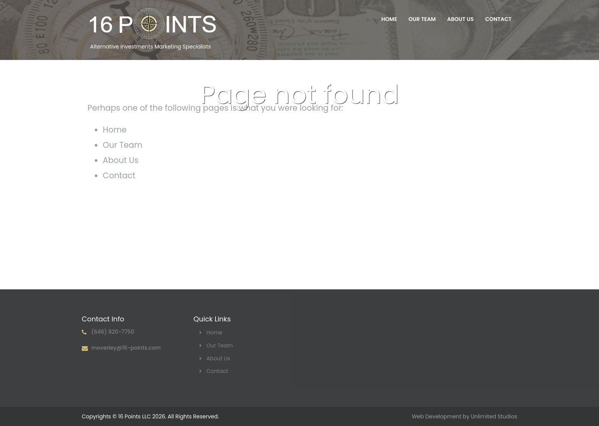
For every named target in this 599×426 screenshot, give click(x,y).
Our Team (421, 19)
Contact (498, 19)
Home (389, 19)
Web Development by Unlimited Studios (464, 416)
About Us (460, 19)
